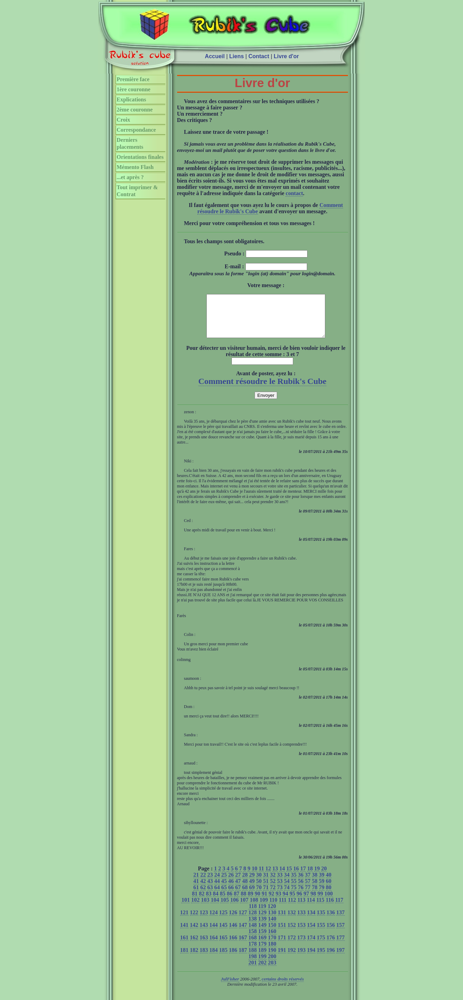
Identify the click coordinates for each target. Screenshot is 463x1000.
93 (278, 902)
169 (262, 946)
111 (283, 908)
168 (253, 946)
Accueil (215, 56)
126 (233, 921)
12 (268, 877)
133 (301, 921)
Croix (123, 120)
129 (262, 921)
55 (294, 889)
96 (299, 902)
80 (329, 896)
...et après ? (130, 177)
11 (261, 877)
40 (329, 883)
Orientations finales (140, 157)
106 (234, 908)
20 (324, 877)
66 (231, 896)
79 (322, 896)
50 (259, 889)
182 (194, 958)
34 (287, 883)
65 (224, 896)
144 (214, 933)
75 (294, 896)
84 (216, 902)
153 (301, 933)
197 (340, 958)
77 (308, 896)
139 (262, 927)
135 (321, 921)
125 (223, 921)
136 (331, 921)
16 (296, 877)
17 (303, 877)
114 (311, 908)
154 (311, 933)
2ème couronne (135, 110)
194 (311, 958)
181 (184, 958)
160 (272, 940)
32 (273, 883)
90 (257, 902)
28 (245, 883)
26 (231, 883)
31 (266, 883)
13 (275, 877)
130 (272, 921)
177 (340, 946)
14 (282, 877)
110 (273, 908)
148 (253, 933)
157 (340, 933)
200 (272, 965)
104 (215, 908)
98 (313, 902)
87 (237, 902)
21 (196, 883)
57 (308, 889)
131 (282, 921)
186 (233, 958)
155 (321, 933)
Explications (131, 99)
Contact (258, 56)
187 (243, 958)
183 (204, 958)
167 (243, 946)
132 (292, 921)
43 (210, 889)
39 (322, 883)
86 (230, 902)
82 (202, 902)
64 (217, 896)
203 (272, 971)
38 (315, 883)
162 (194, 946)
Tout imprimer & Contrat (137, 190)
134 (311, 921)
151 (282, 933)
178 (253, 952)
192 (292, 958)
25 (224, 883)
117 (339, 908)
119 (262, 914)
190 (272, 958)
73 (280, 896)
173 (301, 946)
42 (203, 889)
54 (287, 889)
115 (320, 908)
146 (233, 933)
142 (194, 933)
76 (301, 896)
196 (331, 958)
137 (340, 921)
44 (217, 889)
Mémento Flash (135, 167)
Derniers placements (130, 143)
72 (273, 896)
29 (252, 883)
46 (231, 889)
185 (223, 958)
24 (217, 883)
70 (259, 896)
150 (272, 933)
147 (243, 933)
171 (282, 946)
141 (184, 933)
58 (315, 889)
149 (262, 933)
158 (253, 940)
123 (204, 921)
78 (315, 896)
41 (196, 889)
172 (292, 946)
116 (330, 908)
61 (196, 896)
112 (292, 908)
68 (245, 896)
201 (253, 971)
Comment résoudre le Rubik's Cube (262, 389)
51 (266, 889)
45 (224, 889)
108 (254, 908)
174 (311, 946)
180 (272, 952)
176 (331, 946)
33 (280, 883)
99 (320, 902)
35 (294, 883)
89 (250, 902)
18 (310, 877)
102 (195, 908)
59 (322, 889)
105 (224, 908)
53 (280, 889)
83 (209, 902)
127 (243, 921)
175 (321, 946)
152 (292, 933)
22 (203, 883)
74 (287, 896)
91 (264, 902)
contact (294, 193)
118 (253, 914)
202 (262, 971)
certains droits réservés (283, 987)
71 (266, 896)
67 (238, 896)
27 (238, 883)
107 (244, 908)
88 (243, 902)
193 (301, 958)
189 (262, 958)
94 (285, 902)
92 (271, 902)
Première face (133, 79)
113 (301, 908)
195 (321, 958)
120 (272, 914)
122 (194, 921)
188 (253, 958)
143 (204, 933)
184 (214, 958)
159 (262, 940)
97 (306, 902)
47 (238, 889)
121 (184, 921)
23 (210, 883)
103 (205, 908)
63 (210, 896)
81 (195, 902)
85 (223, 902)
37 (308, 883)
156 (331, 933)
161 (184, 946)
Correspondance (136, 130)
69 (252, 896)
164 (214, 946)
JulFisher (230, 987)
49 (252, 889)
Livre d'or (286, 56)
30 (259, 883)
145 (223, 933)
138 (253, 927)
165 (223, 946)
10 (254, 877)
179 (262, 952)
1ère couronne (134, 89)
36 (301, 883)
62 (203, 896)
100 (329, 902)
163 (204, 946)
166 (233, 946)
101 (185, 908)
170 (272, 946)
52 (273, 889)
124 (214, 921)
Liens (236, 56)
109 (263, 908)
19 (317, 877)
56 (301, 889)
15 (289, 877)
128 (253, 921)
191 (282, 958)
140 (272, 927)
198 (253, 965)
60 (329, 889)
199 (262, 965)
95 (292, 902)
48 (245, 889)
